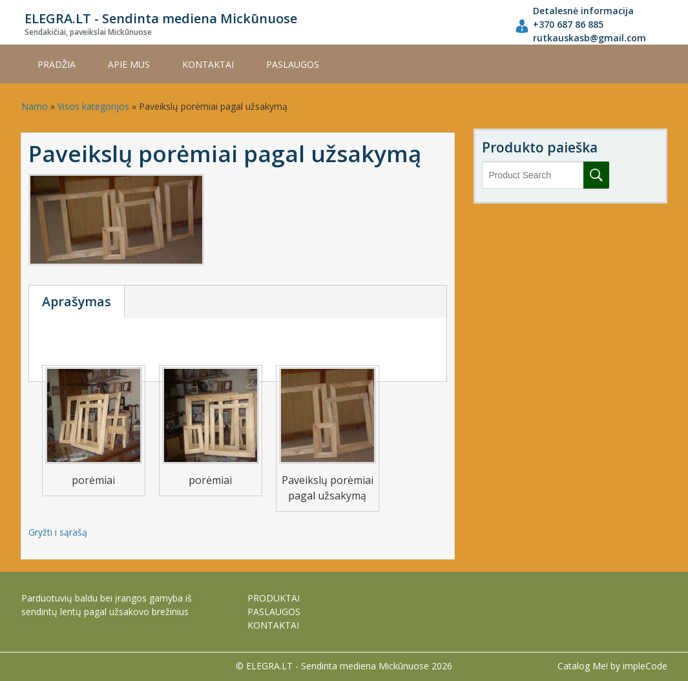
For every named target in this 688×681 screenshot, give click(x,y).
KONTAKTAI (208, 64)
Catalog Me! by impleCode (612, 666)
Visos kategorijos (93, 106)
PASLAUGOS (292, 64)
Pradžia (56, 64)
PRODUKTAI (273, 598)
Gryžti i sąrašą (57, 532)
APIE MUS (129, 64)
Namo (34, 106)
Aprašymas (76, 301)
